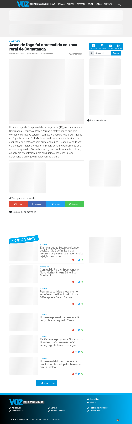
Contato (52, 408)
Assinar (116, 53)
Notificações (16, 411)
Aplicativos (15, 408)
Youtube (110, 46)
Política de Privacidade (98, 408)
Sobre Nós (93, 399)
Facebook (93, 46)
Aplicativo (118, 46)
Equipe (91, 402)
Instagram (102, 46)
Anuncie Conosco (56, 411)
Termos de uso (95, 411)
